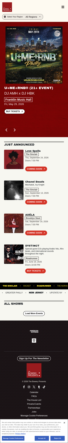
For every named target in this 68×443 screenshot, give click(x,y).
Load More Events (34, 313)
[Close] (64, 422)
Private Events (34, 404)
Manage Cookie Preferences (34, 415)
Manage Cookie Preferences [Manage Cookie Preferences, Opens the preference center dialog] (13, 438)
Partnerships (34, 408)
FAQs (34, 396)
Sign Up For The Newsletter (34, 358)
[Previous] (6, 130)
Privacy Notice (20, 434)
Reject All (57, 438)
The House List (34, 400)
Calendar (34, 392)
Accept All (41, 438)
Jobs (34, 412)
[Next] (14, 130)
